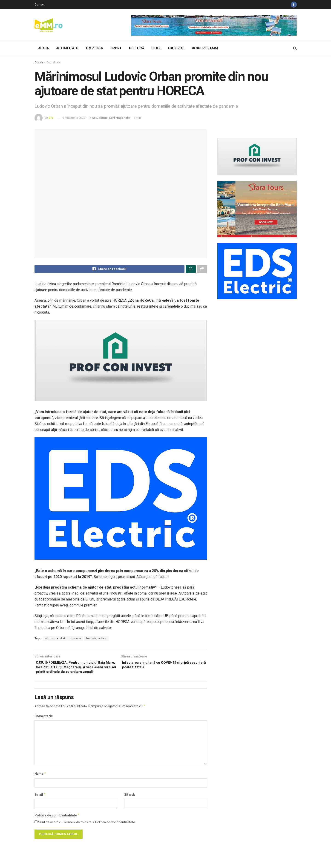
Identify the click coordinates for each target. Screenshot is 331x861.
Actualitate (67, 48)
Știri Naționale (119, 117)
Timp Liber (94, 48)
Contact (40, 4)
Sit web (129, 803)
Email (40, 803)
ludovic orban (96, 639)
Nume (40, 782)
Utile (156, 48)
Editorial (176, 48)
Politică (136, 48)
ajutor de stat (55, 639)
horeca (76, 639)
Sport (116, 48)
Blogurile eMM (205, 48)
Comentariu (44, 725)
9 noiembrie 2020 (73, 117)
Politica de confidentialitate (57, 823)
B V (51, 117)
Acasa (43, 48)
